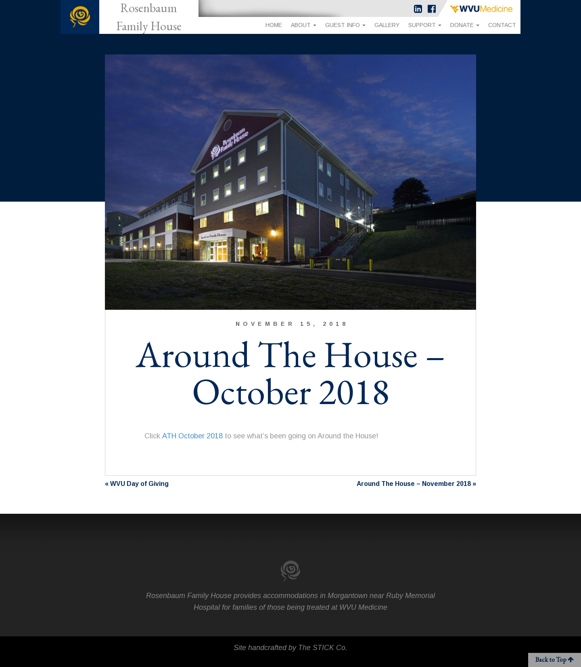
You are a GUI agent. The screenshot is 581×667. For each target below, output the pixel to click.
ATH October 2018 (192, 436)
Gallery (386, 25)
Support (424, 25)
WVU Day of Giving (139, 483)
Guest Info (345, 25)
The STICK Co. (322, 648)
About (303, 25)
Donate (464, 25)
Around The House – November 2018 (413, 483)
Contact (502, 25)
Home (273, 25)
